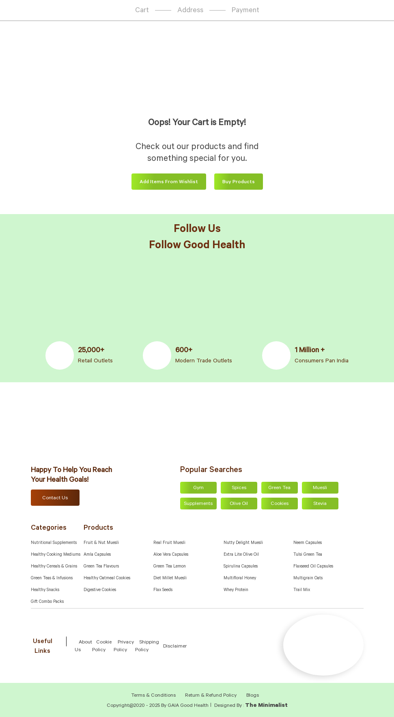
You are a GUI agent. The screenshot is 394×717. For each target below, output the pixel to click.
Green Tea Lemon (169, 566)
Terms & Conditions (154, 696)
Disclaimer (175, 647)
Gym (198, 488)
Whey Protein (236, 590)
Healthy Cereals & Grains (54, 566)
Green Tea (279, 488)
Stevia (320, 504)
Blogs (252, 696)
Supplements (198, 504)
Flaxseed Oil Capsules (313, 566)
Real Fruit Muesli (169, 543)
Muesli (320, 488)
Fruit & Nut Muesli (101, 543)
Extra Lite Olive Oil (241, 554)
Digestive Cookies (100, 590)
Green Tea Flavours (101, 566)
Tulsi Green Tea (307, 554)
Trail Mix (301, 590)
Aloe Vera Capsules (170, 554)
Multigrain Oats (308, 578)
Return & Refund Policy (211, 696)
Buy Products (238, 182)
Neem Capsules (307, 543)
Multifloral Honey (240, 578)
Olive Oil (239, 504)
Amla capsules (97, 554)
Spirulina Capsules (241, 566)
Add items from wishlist (169, 182)
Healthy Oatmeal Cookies (107, 578)
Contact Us (55, 498)
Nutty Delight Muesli (243, 543)
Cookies (280, 504)
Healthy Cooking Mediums (55, 554)
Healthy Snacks (45, 590)
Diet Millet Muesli (170, 578)
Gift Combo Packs (47, 602)
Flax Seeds (162, 590)
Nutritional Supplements (54, 543)
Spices (239, 488)
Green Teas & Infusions (52, 578)
